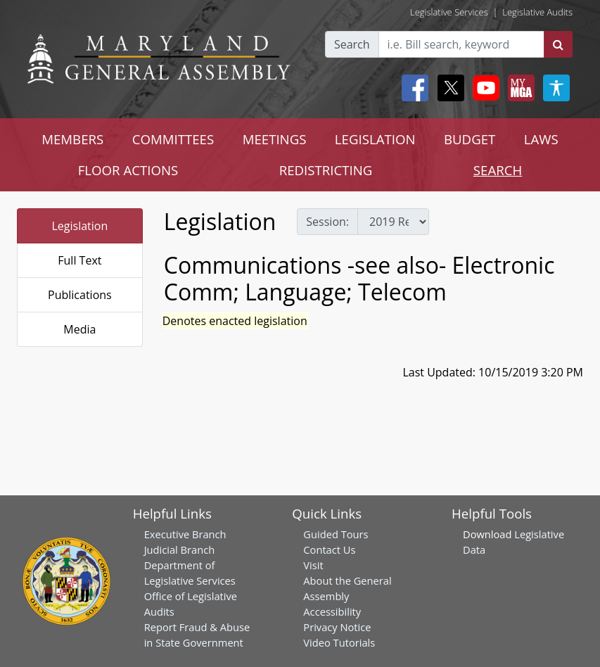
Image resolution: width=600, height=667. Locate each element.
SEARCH (497, 170)
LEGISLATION (375, 139)
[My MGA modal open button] (518, 88)
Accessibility (332, 611)
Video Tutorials (339, 642)
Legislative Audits (537, 12)
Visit (313, 565)
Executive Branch (185, 534)
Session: (327, 221)
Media (79, 329)
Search (352, 44)
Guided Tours (335, 534)
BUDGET (469, 139)
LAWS (541, 139)
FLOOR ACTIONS (128, 170)
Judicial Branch (179, 549)
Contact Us (329, 549)
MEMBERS (72, 139)
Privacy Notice (337, 627)
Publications (80, 295)
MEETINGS (275, 139)
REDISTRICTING (326, 170)
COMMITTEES (173, 139)
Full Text (79, 260)
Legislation (79, 226)
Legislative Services (449, 12)
